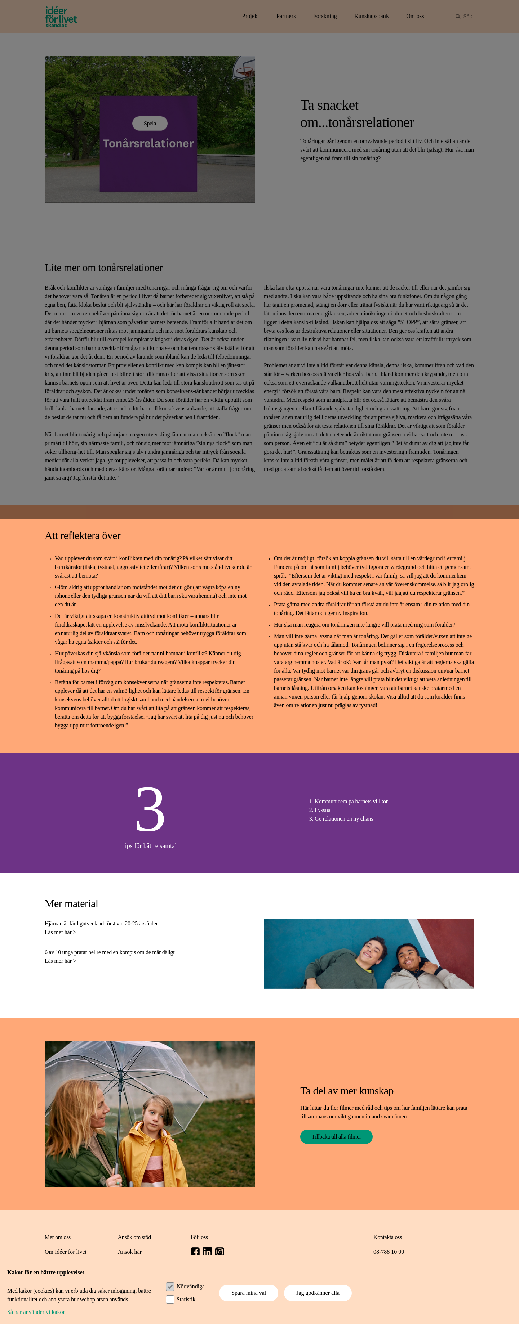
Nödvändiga (191, 1286)
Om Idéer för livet (65, 1252)
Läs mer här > (60, 932)
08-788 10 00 (388, 1252)
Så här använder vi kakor (36, 1312)
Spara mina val (248, 1293)
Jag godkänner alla (318, 1293)
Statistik (186, 1299)
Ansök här (130, 1252)
